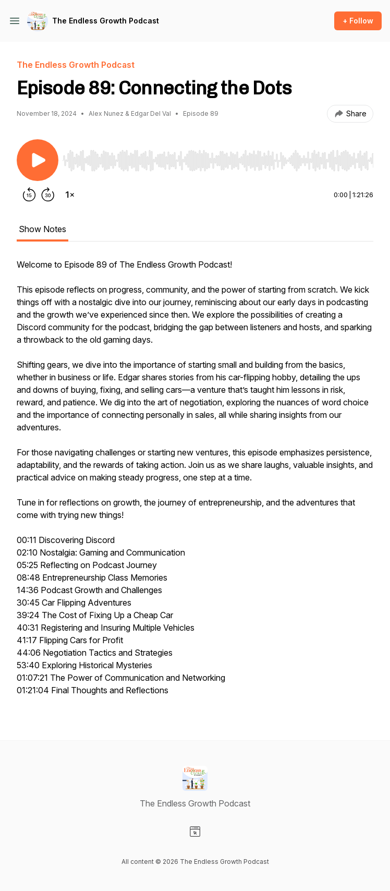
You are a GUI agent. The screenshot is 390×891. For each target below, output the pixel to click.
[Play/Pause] (37, 160)
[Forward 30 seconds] (48, 194)
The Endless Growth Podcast (105, 20)
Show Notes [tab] (42, 229)
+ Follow (358, 20)
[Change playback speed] (69, 194)
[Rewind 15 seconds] (29, 194)
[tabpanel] (195, 482)
